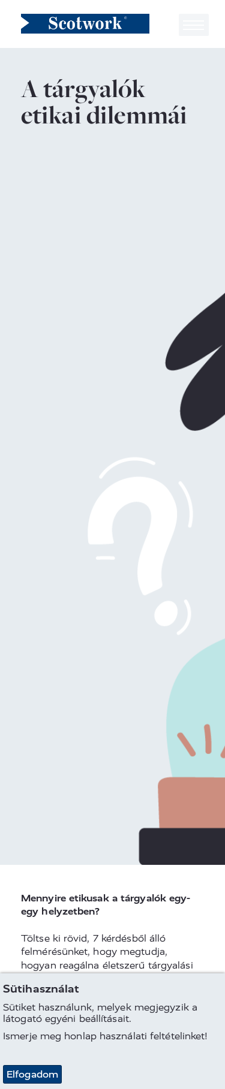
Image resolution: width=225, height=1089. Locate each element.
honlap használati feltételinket (134, 1036)
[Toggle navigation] (194, 25)
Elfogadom (32, 1074)
